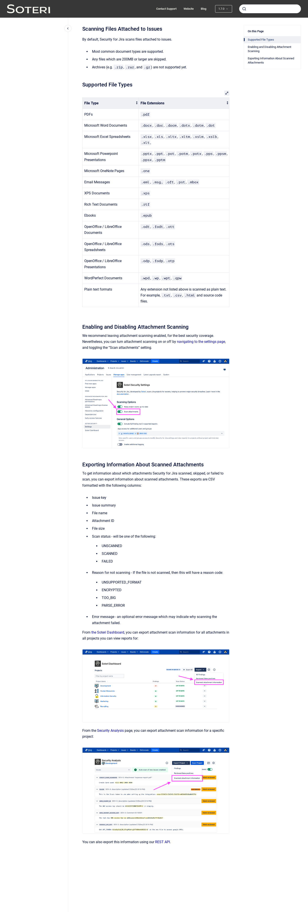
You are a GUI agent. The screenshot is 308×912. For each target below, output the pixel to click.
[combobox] (270, 9)
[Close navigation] (67, 28)
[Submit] (244, 8)
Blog (203, 8)
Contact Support (166, 8)
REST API (162, 842)
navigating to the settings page (201, 342)
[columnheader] (111, 103)
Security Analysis (110, 730)
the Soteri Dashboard (107, 632)
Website (189, 8)
